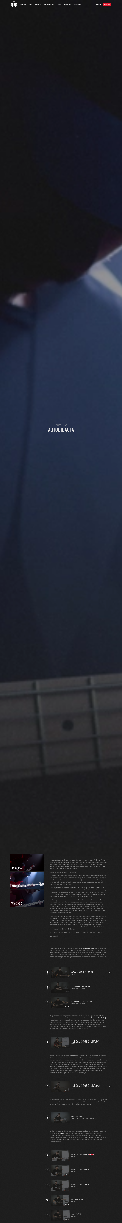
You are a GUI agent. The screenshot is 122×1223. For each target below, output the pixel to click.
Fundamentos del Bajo (99, 1018)
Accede (98, 4)
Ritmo (62, 1133)
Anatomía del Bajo (87, 948)
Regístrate (106, 4)
